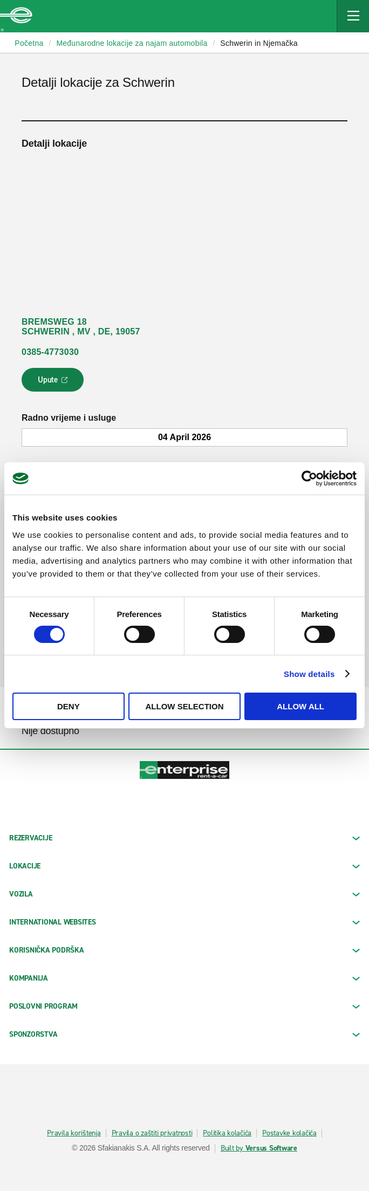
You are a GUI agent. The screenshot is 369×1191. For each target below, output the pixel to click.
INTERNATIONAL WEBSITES (184, 922)
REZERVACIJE (184, 838)
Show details (309, 674)
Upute (54, 383)
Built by (259, 1148)
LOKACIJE (184, 866)
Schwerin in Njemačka (259, 43)
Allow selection (184, 706)
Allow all (300, 706)
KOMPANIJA (184, 978)
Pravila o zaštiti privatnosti (152, 1133)
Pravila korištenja (74, 1133)
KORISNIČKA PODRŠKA (184, 950)
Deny (68, 706)
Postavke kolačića (289, 1133)
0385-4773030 (50, 352)
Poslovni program (184, 1006)
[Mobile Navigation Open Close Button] (353, 16)
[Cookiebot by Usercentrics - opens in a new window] (309, 478)
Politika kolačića (227, 1133)
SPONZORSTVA (184, 1034)
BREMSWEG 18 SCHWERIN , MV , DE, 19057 (81, 326)
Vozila (184, 894)
